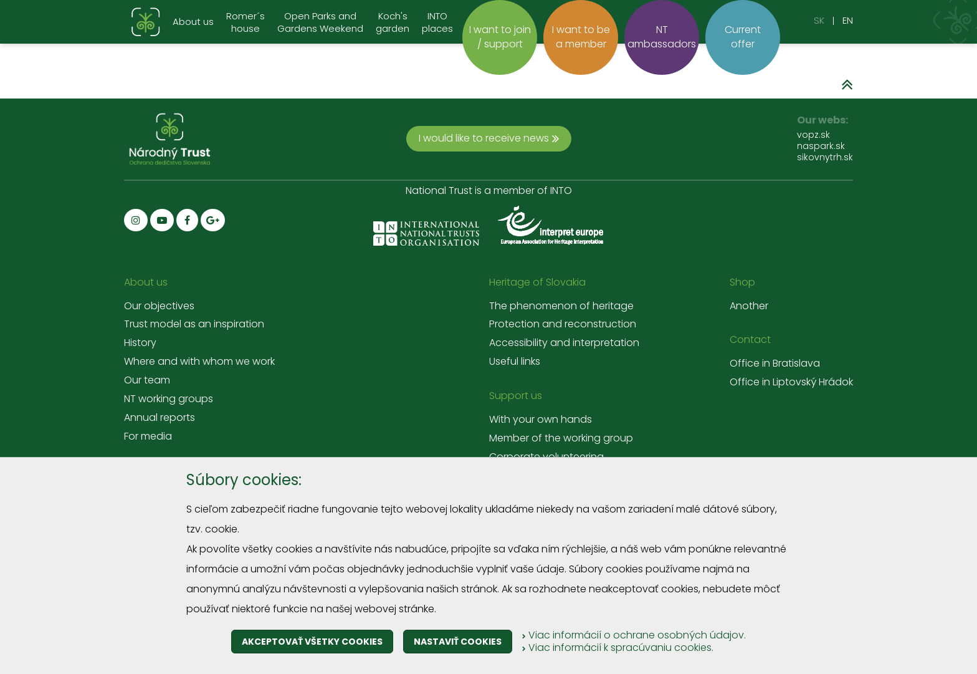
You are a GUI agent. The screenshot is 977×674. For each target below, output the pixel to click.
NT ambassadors (661, 36)
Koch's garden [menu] (392, 22)
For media (148, 436)
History (140, 343)
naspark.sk (821, 146)
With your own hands (540, 419)
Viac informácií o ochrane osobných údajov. (634, 635)
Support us (515, 396)
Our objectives (159, 306)
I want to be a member (581, 36)
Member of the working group (561, 438)
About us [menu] (193, 21)
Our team (147, 380)
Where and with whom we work (199, 361)
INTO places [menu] (437, 22)
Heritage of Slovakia (537, 282)
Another (749, 306)
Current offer (743, 36)
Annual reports (159, 418)
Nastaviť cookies (458, 641)
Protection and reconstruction (562, 324)
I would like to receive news (489, 138)
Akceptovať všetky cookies (312, 641)
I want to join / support (500, 36)
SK (819, 20)
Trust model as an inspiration (194, 324)
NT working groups (168, 399)
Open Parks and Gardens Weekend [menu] (320, 22)
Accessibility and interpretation (564, 343)
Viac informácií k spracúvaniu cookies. (617, 647)
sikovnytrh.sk (825, 157)
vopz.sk (813, 134)
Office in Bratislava (775, 363)
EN (847, 20)
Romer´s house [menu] (245, 22)
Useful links (514, 361)
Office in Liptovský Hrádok (791, 382)
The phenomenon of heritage (561, 306)
